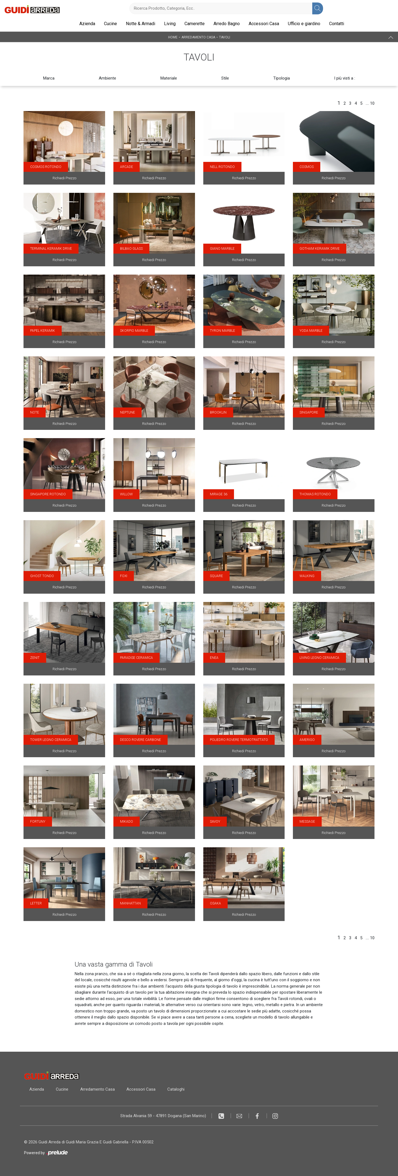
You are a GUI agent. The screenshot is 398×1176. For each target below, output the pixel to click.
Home (173, 37)
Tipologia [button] (281, 78)
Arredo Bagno (227, 23)
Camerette (194, 23)
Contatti (336, 23)
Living (170, 23)
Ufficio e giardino (304, 23)
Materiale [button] (168, 78)
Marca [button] (48, 78)
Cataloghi (177, 1089)
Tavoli (224, 37)
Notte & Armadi (140, 23)
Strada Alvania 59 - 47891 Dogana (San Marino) (163, 1115)
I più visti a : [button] (344, 78)
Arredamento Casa (198, 37)
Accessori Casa (264, 23)
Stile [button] (225, 78)
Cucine (110, 23)
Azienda (87, 23)
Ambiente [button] (107, 78)
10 (372, 103)
